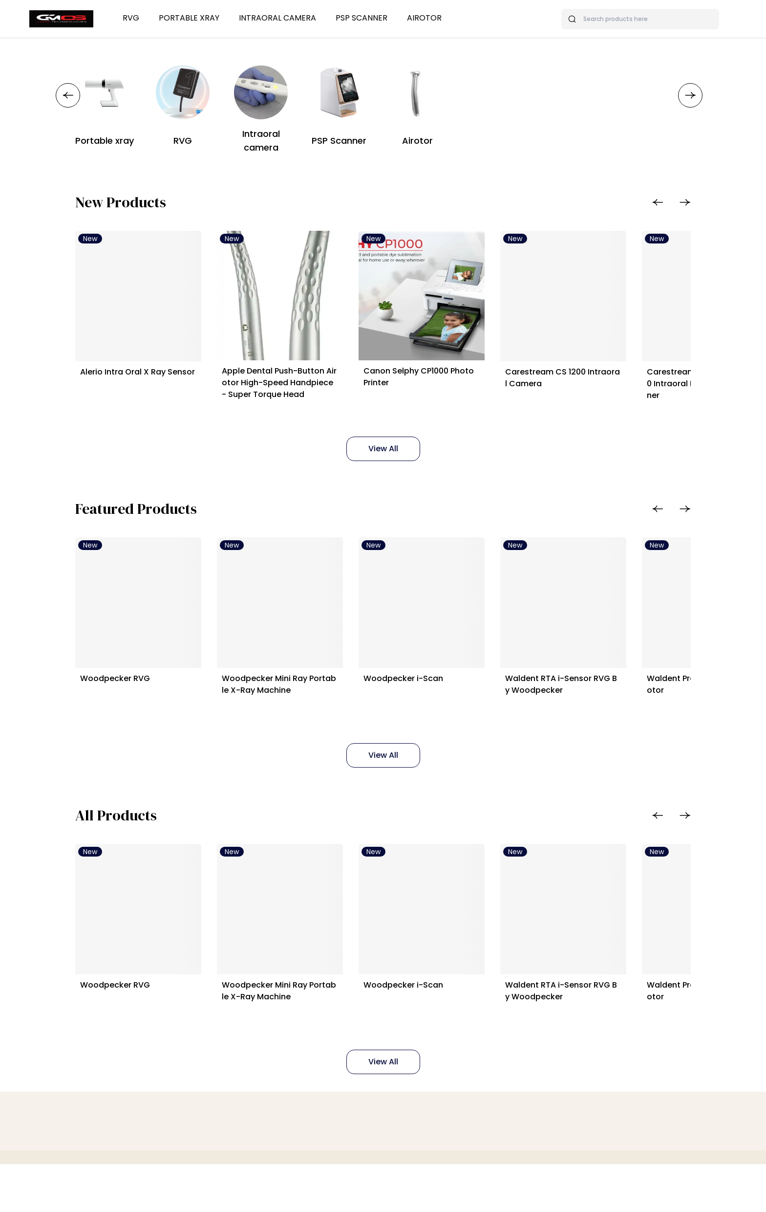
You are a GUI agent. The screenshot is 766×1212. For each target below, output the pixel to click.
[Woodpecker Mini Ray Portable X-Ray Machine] (304, 626)
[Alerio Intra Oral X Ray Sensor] (146, 304)
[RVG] (183, 92)
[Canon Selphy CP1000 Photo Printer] (462, 304)
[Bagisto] (61, 18)
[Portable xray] (104, 92)
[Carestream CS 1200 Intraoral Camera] (620, 304)
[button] (68, 95)
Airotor (424, 17)
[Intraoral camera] (261, 92)
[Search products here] (640, 19)
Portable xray (189, 17)
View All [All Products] (383, 1109)
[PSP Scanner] (339, 92)
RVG (131, 17)
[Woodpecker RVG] (146, 626)
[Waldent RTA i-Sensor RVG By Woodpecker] (620, 626)
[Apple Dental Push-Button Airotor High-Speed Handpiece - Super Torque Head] (304, 304)
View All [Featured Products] (383, 787)
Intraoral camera (277, 17)
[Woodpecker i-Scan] (462, 626)
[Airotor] (417, 92)
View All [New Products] (383, 464)
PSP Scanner (361, 17)
